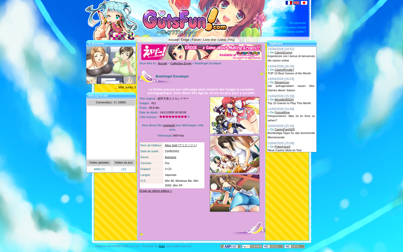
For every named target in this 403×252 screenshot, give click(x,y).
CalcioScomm (283, 52)
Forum (196, 40)
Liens (222, 40)
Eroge (185, 40)
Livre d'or (209, 40)
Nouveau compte (295, 27)
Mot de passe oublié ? (292, 31)
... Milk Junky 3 (125, 87)
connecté (169, 125)
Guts (162, 246)
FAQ (231, 40)
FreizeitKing (282, 112)
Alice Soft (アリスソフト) (181, 145)
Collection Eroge (180, 63)
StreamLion (281, 82)
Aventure (171, 157)
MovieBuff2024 (284, 99)
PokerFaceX (282, 146)
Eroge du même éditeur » (156, 190)
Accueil (173, 40)
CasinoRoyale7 (284, 69)
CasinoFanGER (284, 129)
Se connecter (297, 22)
